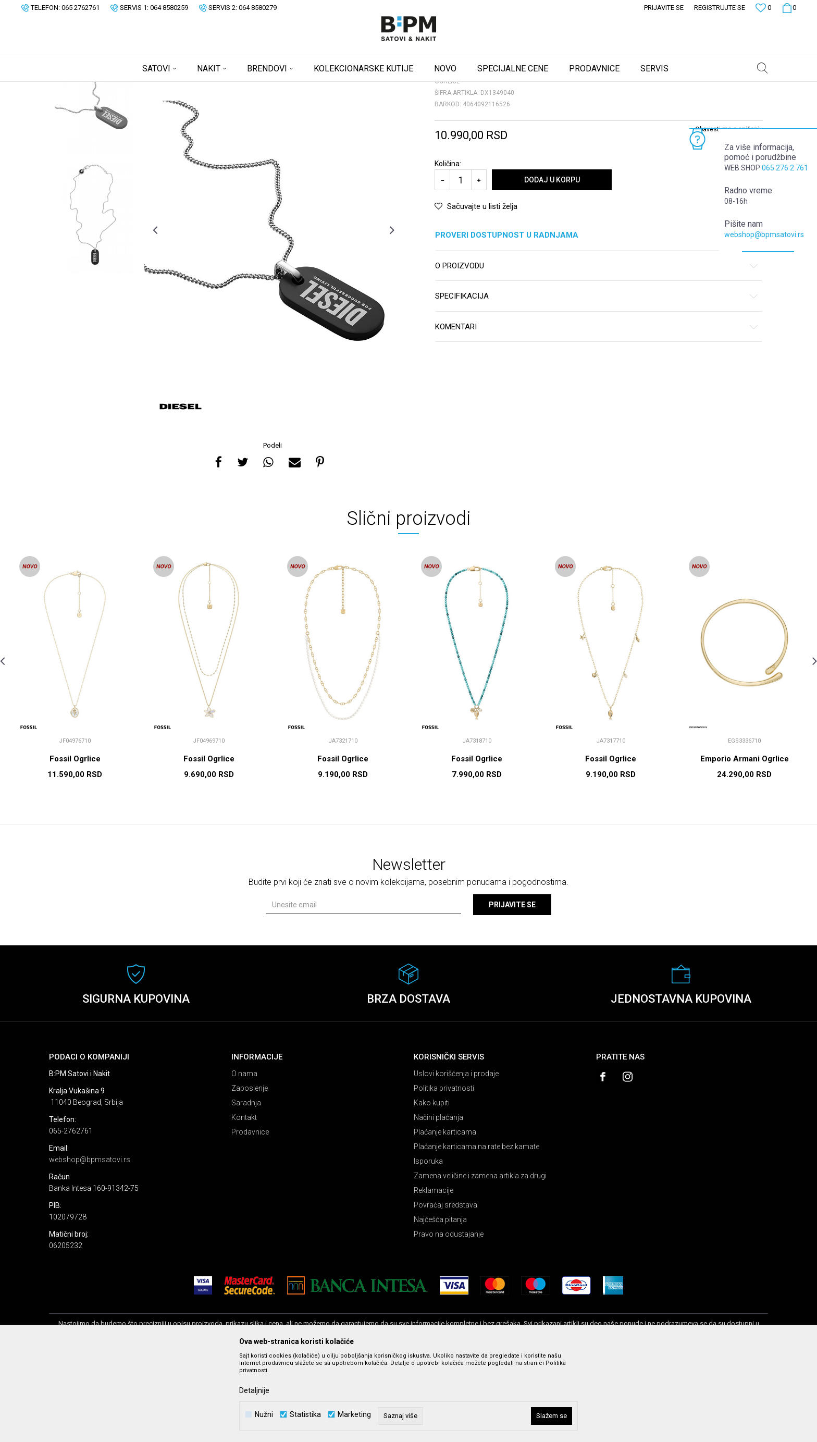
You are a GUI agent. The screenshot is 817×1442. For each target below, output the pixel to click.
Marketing (354, 1415)
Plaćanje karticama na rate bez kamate (476, 1228)
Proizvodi (123, 88)
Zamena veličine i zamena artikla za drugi (480, 1257)
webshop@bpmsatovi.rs (764, 234)
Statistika (305, 1415)
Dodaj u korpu (552, 261)
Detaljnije (254, 1390)
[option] (94, 177)
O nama (244, 1155)
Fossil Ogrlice (75, 840)
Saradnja (246, 1184)
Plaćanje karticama (445, 1214)
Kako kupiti (432, 1184)
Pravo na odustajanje (449, 1316)
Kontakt (244, 1199)
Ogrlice (177, 88)
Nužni (264, 1415)
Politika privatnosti (444, 1170)
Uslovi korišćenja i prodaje (456, 1155)
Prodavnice (250, 1214)
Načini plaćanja (438, 1199)
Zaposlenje (249, 1170)
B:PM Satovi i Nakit (75, 88)
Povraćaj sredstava (445, 1287)
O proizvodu (597, 347)
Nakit (151, 88)
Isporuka (428, 1243)
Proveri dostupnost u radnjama (597, 317)
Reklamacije (433, 1272)
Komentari (597, 408)
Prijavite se (512, 986)
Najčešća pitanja (440, 1301)
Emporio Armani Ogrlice (744, 840)
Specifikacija (597, 378)
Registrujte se (719, 7)
